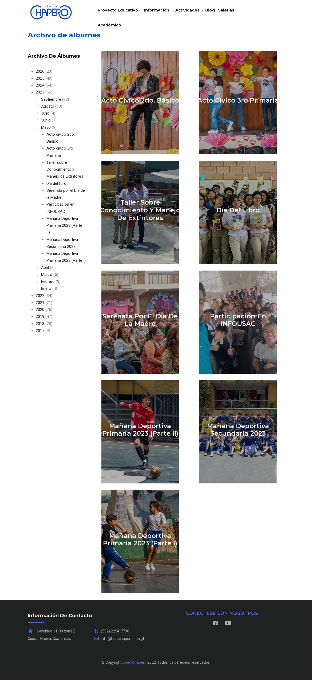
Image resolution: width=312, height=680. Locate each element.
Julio (45, 113)
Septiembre (51, 99)
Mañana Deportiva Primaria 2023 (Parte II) (64, 225)
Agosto (47, 106)
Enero (46, 288)
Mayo (46, 127)
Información (161, 14)
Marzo (46, 274)
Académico (112, 38)
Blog (217, 14)
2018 (40, 323)
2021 (40, 302)
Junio (46, 120)
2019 (40, 316)
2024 (40, 85)
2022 (40, 295)
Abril (45, 267)
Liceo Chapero (135, 662)
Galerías (235, 14)
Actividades (193, 14)
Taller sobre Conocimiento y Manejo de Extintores (64, 169)
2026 (40, 71)
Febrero (48, 281)
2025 (40, 78)
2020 (40, 309)
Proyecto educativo (120, 14)
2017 (40, 330)
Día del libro (56, 183)
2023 (40, 92)
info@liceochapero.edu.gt (119, 638)
